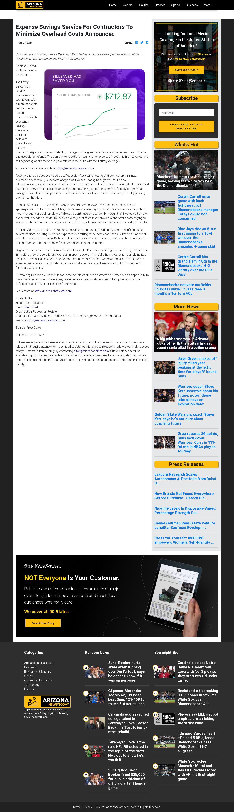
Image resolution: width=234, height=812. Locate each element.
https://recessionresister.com (75, 168)
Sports (175, 5)
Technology (31, 685)
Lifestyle (160, 5)
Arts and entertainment (38, 663)
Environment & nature (37, 671)
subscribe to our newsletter (186, 126)
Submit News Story (186, 69)
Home (114, 5)
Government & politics (38, 680)
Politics (144, 5)
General (128, 5)
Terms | (78, 807)
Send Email (31, 307)
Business (192, 5)
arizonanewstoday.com (121, 807)
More (207, 5)
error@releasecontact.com (91, 351)
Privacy (87, 807)
